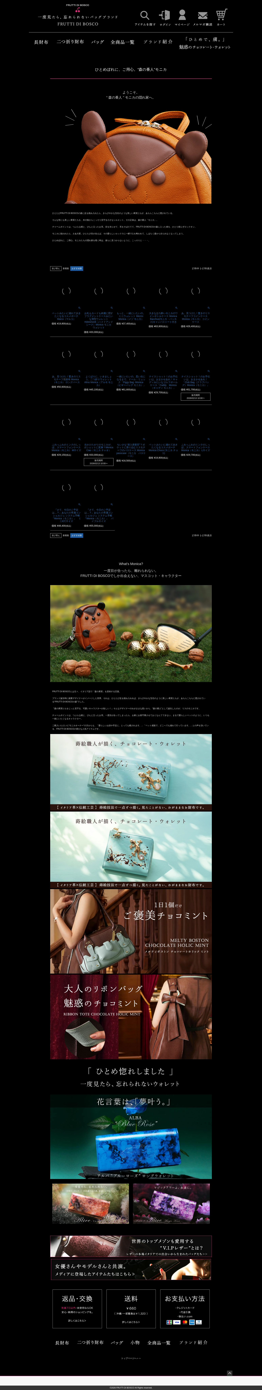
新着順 (66, 268)
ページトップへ (229, 1373)
